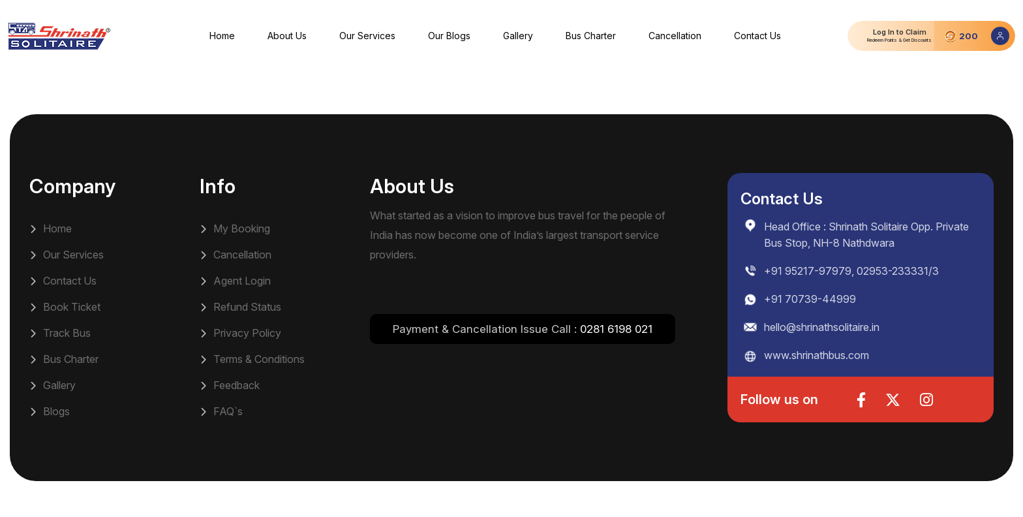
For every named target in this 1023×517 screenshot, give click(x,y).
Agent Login (235, 280)
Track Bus (60, 332)
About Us (287, 35)
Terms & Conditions (252, 359)
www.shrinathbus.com (816, 355)
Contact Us (757, 35)
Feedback (230, 385)
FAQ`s (221, 411)
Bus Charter (591, 35)
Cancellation (675, 35)
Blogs (49, 411)
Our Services (367, 35)
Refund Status (240, 306)
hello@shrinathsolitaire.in (821, 327)
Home (222, 35)
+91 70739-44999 (810, 299)
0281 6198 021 (616, 329)
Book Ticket (64, 306)
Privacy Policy (240, 332)
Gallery (518, 35)
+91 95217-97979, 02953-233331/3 (851, 270)
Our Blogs (449, 35)
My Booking (235, 228)
